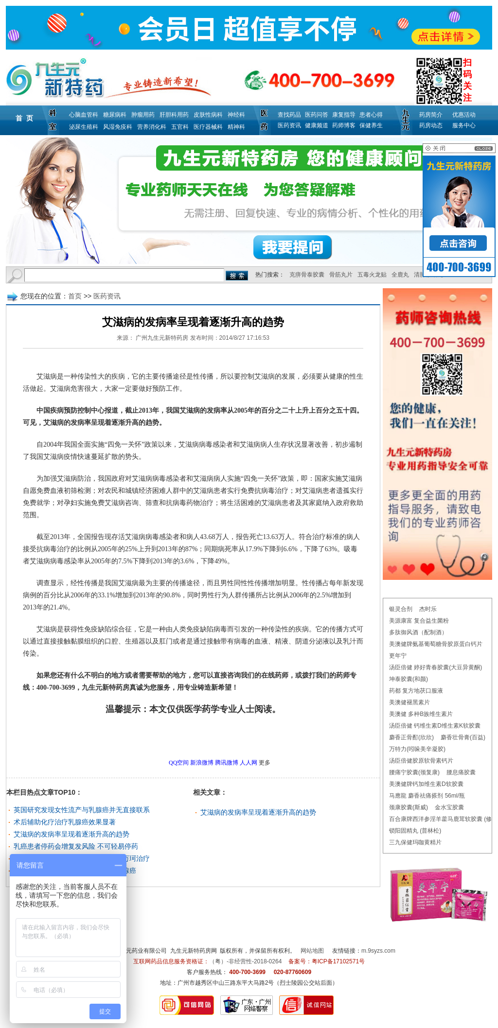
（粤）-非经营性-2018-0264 (245, 961)
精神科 (236, 126)
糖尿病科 (114, 114)
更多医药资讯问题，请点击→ (173, 736)
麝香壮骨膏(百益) (463, 737)
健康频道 (316, 125)
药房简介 (431, 114)
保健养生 (371, 125)
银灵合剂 (400, 609)
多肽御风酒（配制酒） (418, 632)
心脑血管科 (83, 114)
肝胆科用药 (174, 114)
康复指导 (344, 114)
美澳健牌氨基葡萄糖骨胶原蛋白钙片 (435, 644)
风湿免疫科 (117, 126)
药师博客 (344, 125)
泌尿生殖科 (83, 126)
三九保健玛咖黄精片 (415, 842)
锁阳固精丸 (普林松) (415, 830)
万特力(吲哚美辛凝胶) (417, 749)
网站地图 (312, 950)
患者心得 (371, 114)
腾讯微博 (226, 762)
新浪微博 (201, 762)
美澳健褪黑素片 (409, 702)
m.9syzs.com (378, 950)
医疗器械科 (208, 126)
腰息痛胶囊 (461, 772)
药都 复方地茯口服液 (416, 690)
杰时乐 (428, 609)
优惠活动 (464, 114)
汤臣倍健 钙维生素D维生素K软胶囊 (434, 725)
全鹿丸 (400, 274)
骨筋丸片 (341, 274)
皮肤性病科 (208, 114)
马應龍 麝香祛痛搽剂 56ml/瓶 (427, 795)
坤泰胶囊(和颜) (408, 679)
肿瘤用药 (143, 114)
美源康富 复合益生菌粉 (419, 620)
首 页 (24, 118)
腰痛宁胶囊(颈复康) (414, 772)
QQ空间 (179, 762)
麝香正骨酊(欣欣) (411, 737)
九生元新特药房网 (193, 950)
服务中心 (464, 125)
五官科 (180, 126)
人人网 (248, 762)
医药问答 (316, 114)
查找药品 (289, 114)
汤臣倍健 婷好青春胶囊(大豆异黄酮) (435, 667)
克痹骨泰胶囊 (306, 274)
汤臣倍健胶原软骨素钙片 (421, 760)
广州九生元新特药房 (162, 337)
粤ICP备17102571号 (338, 961)
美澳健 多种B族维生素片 (421, 714)
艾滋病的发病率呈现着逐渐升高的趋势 (71, 834)
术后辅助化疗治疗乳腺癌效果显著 (65, 822)
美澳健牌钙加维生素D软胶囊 (426, 784)
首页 (75, 296)
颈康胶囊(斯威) (408, 807)
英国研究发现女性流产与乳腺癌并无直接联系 (82, 810)
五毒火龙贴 (372, 274)
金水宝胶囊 (449, 807)
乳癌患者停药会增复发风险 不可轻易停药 (76, 846)
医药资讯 (289, 125)
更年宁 (398, 655)
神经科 (236, 114)
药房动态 (431, 125)
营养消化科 (151, 126)
